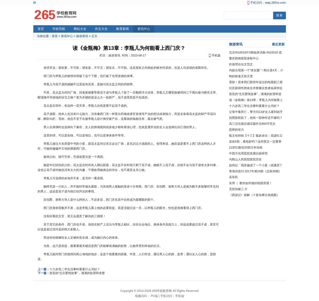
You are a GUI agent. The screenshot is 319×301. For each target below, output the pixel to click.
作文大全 (103, 29)
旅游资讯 (82, 36)
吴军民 (233, 177)
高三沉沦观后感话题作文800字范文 (252, 123)
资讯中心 (145, 29)
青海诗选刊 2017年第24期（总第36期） (255, 171)
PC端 (154, 296)
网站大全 (82, 29)
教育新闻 (124, 29)
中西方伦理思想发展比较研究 (248, 153)
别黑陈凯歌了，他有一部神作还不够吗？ (255, 117)
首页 (43, 29)
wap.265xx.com (275, 2)
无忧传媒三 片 (238, 189)
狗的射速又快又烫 (241, 76)
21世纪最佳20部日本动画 (245, 147)
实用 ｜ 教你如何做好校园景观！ (250, 183)
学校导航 (60, 29)
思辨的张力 (236, 129)
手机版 (216, 55)
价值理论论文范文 (241, 64)
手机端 (179, 296)
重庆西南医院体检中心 (244, 58)
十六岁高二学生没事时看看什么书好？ (74, 269)
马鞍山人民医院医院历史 (245, 159)
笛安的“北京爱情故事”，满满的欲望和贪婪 (77, 273)
